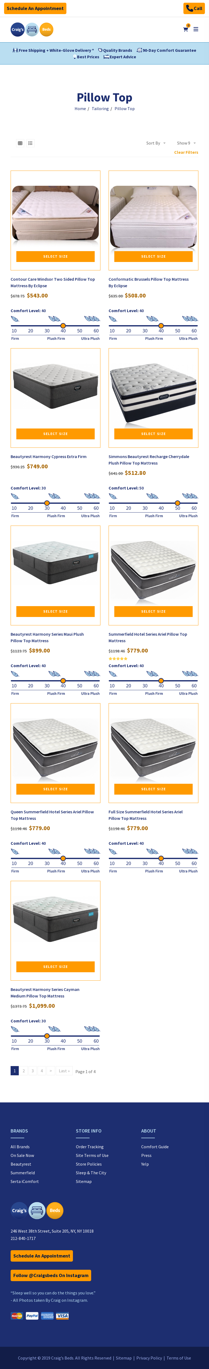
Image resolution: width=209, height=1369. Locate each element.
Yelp (145, 1164)
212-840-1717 (23, 1238)
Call (194, 8)
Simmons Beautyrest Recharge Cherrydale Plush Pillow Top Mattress (149, 460)
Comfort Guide (155, 1146)
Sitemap (84, 1181)
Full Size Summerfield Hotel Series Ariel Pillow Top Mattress (146, 815)
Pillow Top (125, 108)
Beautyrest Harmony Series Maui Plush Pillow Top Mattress (47, 637)
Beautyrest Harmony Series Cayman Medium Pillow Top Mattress (45, 993)
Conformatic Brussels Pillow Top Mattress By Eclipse (149, 282)
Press (146, 1155)
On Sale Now (22, 1155)
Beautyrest (21, 1164)
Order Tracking (90, 1146)
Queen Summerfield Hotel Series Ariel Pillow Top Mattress (52, 815)
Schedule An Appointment (35, 8)
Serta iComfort (25, 1181)
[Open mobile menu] (195, 29)
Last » (64, 1070)
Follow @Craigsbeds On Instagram (50, 1275)
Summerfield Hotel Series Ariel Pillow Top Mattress (148, 637)
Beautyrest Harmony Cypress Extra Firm (49, 456)
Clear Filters (186, 152)
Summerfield (23, 1172)
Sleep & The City (91, 1172)
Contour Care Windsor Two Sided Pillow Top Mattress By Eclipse (53, 282)
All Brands (20, 1146)
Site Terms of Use (92, 1155)
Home (80, 108)
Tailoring (100, 108)
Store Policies (89, 1164)
